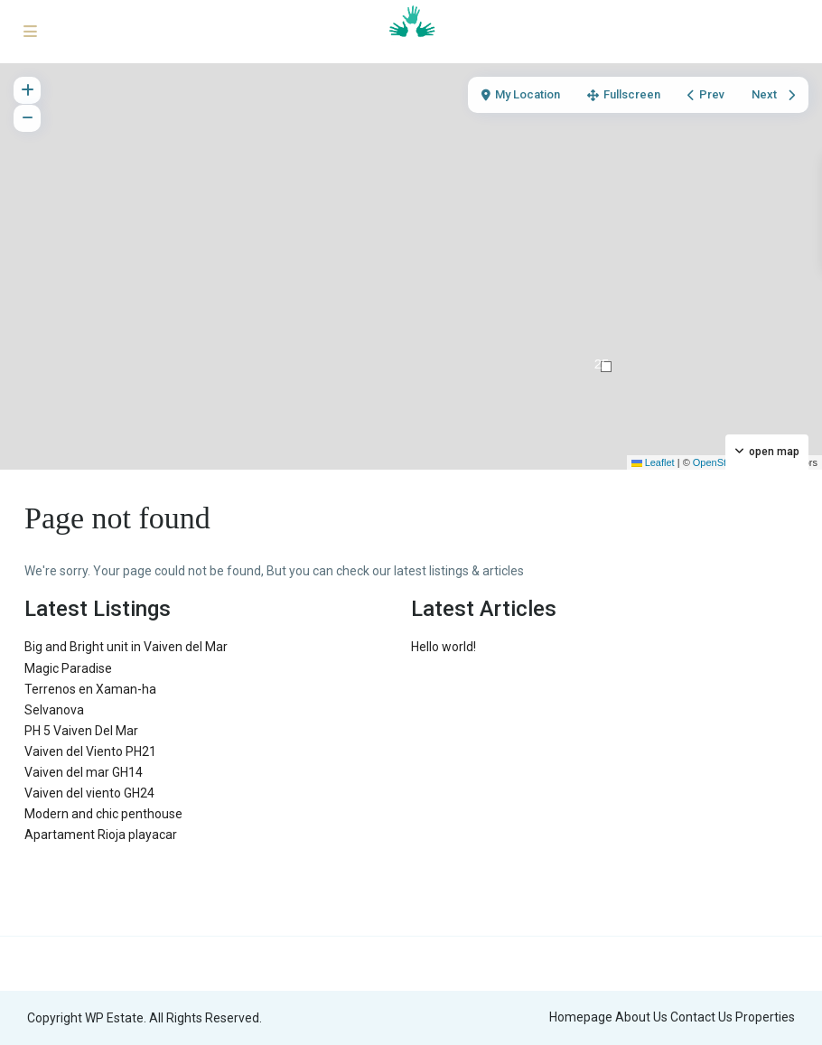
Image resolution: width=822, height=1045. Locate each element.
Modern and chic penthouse (103, 814)
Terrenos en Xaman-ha (90, 689)
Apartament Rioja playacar (100, 834)
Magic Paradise (68, 668)
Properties (765, 1017)
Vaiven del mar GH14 (83, 772)
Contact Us (701, 1017)
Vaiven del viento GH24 (89, 793)
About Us (641, 1017)
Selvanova (54, 710)
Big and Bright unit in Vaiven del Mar (126, 646)
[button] (606, 366)
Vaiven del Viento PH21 (90, 751)
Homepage (580, 1017)
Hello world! (443, 646)
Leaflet (653, 462)
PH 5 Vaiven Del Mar (81, 730)
